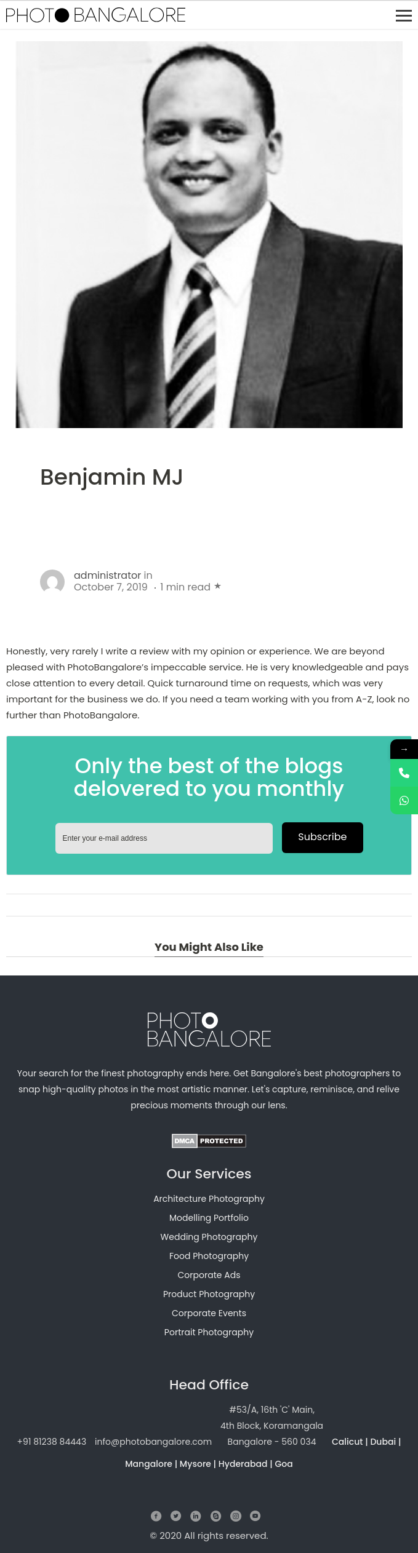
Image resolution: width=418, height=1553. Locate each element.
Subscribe (322, 837)
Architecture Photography (209, 1199)
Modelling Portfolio (209, 1218)
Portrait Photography (209, 1332)
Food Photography (209, 1256)
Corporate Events (209, 1313)
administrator (107, 575)
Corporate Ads (208, 1275)
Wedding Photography (209, 1237)
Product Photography (209, 1294)
